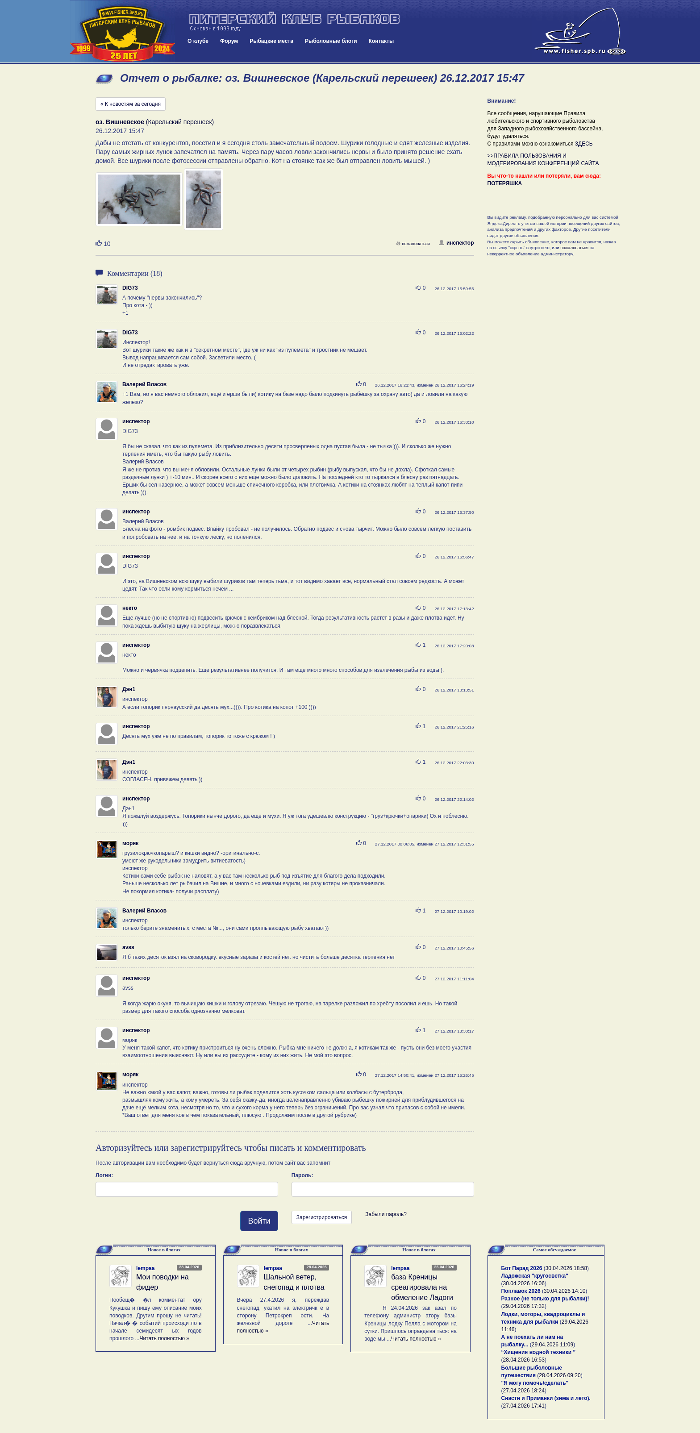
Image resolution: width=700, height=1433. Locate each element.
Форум (229, 41)
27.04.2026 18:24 (524, 1390)
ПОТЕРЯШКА (505, 183)
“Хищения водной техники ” (538, 1352)
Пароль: (302, 1175)
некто (129, 608)
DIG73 (130, 288)
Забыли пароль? (386, 1214)
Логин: (104, 1175)
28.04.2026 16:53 (524, 1360)
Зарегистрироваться (321, 1217)
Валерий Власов (144, 384)
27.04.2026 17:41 (524, 1406)
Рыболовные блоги (331, 41)
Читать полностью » (164, 1338)
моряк (130, 843)
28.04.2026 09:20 (559, 1375)
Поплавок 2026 (521, 1291)
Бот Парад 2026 (521, 1268)
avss (128, 947)
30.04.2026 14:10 (564, 1291)
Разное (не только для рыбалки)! (545, 1299)
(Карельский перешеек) (155, 121)
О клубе (198, 41)
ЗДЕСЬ (584, 144)
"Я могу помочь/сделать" (535, 1383)
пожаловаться (413, 243)
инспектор (456, 243)
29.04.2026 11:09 (552, 1344)
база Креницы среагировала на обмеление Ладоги (422, 1287)
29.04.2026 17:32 (524, 1306)
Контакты (381, 41)
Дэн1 (128, 689)
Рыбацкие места (271, 41)
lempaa (145, 1268)
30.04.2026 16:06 (524, 1283)
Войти (259, 1220)
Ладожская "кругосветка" (534, 1276)
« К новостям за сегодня (130, 104)
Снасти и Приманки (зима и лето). (546, 1398)
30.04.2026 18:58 (566, 1268)
